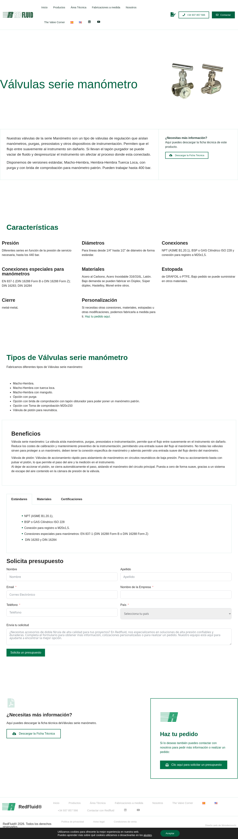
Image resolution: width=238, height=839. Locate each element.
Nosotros (131, 7)
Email (10, 587)
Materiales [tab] (44, 499)
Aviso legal (99, 821)
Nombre (11, 569)
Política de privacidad (72, 821)
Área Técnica (78, 7)
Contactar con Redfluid (100, 810)
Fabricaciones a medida (106, 7)
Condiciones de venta (125, 821)
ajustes (147, 834)
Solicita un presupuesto (25, 652)
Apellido (125, 569)
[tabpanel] (119, 529)
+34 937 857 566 (68, 810)
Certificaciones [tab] (71, 499)
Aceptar (170, 833)
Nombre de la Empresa (135, 587)
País (123, 604)
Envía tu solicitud (17, 625)
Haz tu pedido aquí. (98, 316)
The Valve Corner (54, 22)
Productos (59, 7)
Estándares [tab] (19, 499)
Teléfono (12, 604)
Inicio (44, 7)
